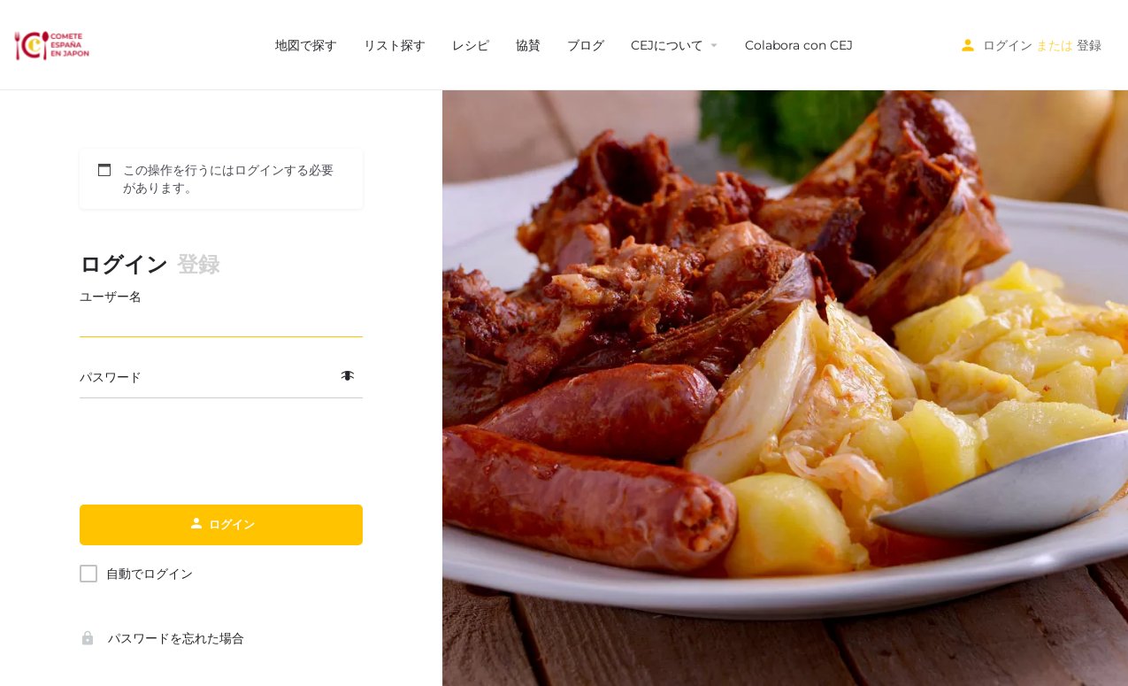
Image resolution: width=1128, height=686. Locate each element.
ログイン (1007, 45)
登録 (1089, 45)
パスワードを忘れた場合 (162, 638)
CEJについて (667, 45)
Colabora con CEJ (799, 45)
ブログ (585, 45)
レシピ (470, 45)
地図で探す (306, 45)
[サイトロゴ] (53, 44)
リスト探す (395, 45)
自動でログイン (149, 574)
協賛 (528, 45)
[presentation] (221, 452)
